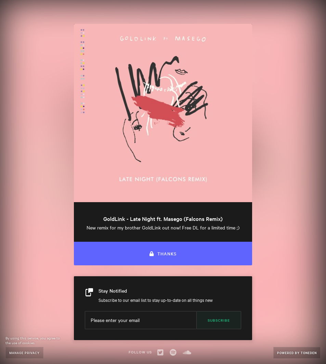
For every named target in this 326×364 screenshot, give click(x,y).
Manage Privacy (24, 352)
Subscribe (219, 320)
